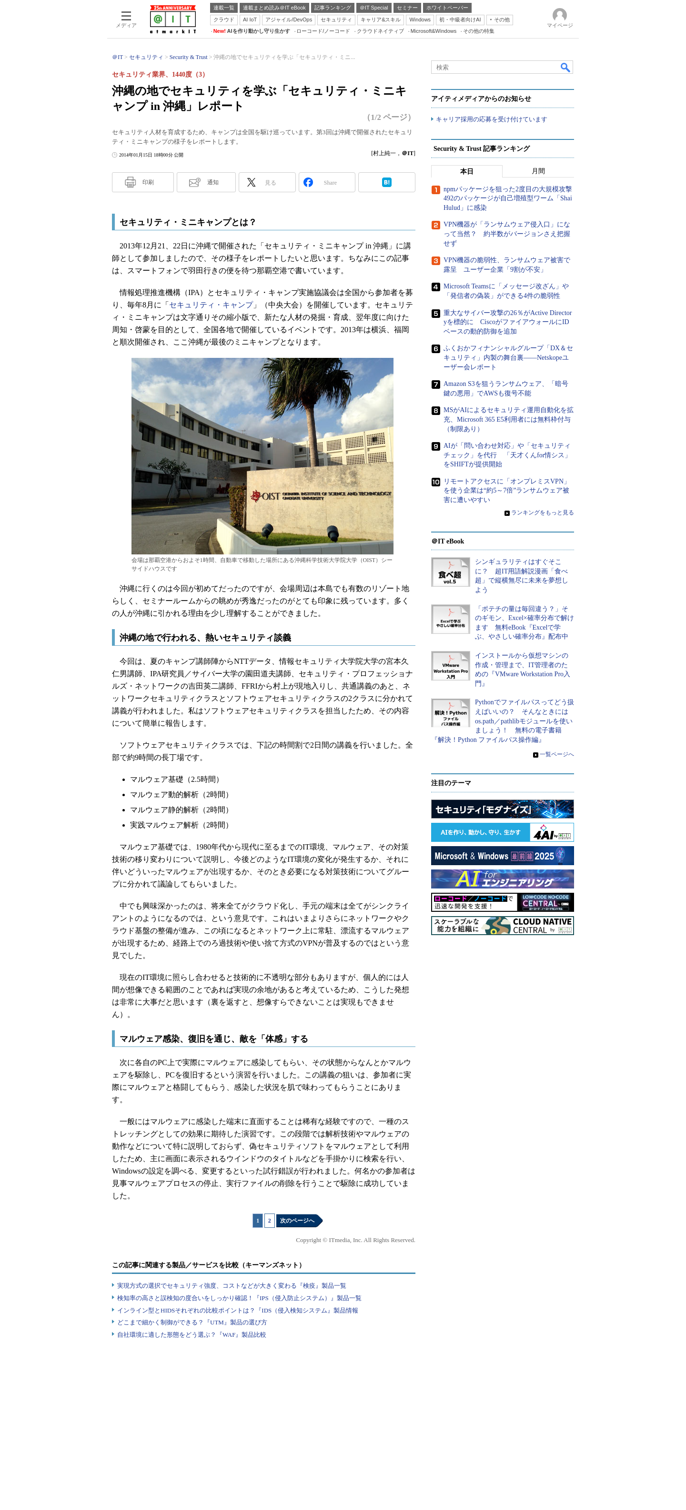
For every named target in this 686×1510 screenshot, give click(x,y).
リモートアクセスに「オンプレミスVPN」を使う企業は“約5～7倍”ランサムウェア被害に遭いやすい (507, 490)
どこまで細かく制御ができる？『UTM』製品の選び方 (192, 1322)
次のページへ (297, 1220)
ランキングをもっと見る (542, 512)
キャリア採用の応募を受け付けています (491, 119)
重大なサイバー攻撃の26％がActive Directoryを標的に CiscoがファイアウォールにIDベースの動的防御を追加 (508, 322)
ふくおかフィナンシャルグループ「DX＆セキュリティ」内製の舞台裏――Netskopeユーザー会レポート (508, 357)
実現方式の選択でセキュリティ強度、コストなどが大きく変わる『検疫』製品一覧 (231, 1285)
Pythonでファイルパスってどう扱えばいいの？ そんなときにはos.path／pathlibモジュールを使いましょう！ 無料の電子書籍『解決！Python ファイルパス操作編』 (502, 721)
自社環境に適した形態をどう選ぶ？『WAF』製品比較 (191, 1334)
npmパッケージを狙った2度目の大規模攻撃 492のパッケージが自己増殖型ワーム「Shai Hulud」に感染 (511, 198)
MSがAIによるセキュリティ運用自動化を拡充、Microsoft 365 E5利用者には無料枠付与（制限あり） (509, 419)
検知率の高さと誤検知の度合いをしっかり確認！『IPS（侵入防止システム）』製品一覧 (239, 1298)
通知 (213, 182)
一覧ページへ (557, 754)
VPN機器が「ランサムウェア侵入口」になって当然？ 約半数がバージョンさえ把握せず (507, 234)
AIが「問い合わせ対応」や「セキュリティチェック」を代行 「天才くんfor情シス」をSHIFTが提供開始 (507, 455)
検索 (566, 67)
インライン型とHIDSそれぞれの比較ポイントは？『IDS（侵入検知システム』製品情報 (237, 1310)
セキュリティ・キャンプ (211, 305)
